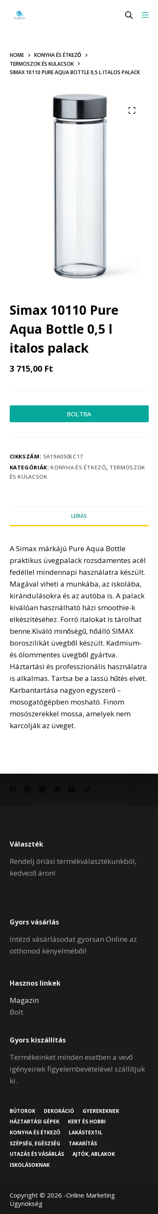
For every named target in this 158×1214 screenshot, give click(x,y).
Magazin (24, 1000)
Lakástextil (85, 1132)
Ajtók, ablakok (93, 1154)
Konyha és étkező (78, 467)
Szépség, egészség (35, 1143)
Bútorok (22, 1111)
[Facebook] (13, 789)
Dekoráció (59, 1111)
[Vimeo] (86, 789)
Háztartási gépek (34, 1121)
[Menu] (145, 15)
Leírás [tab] (79, 516)
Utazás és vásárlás (37, 1154)
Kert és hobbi (87, 1121)
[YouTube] (72, 789)
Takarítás (83, 1143)
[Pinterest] (57, 789)
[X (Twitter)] (27, 789)
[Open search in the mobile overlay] (129, 15)
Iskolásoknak (30, 1165)
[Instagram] (42, 789)
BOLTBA (79, 414)
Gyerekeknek (101, 1111)
